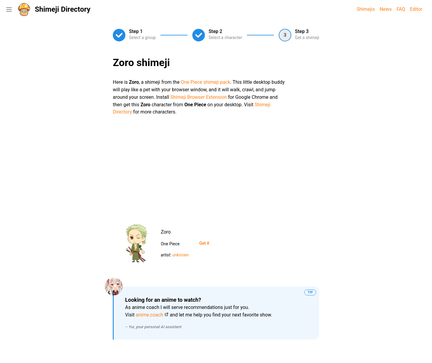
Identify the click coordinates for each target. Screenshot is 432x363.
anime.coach (149, 315)
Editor (416, 9)
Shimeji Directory (62, 9)
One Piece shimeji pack (205, 82)
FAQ (401, 9)
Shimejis (366, 9)
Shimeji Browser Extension (198, 97)
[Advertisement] (216, 168)
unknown (180, 255)
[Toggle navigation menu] (9, 9)
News (386, 9)
